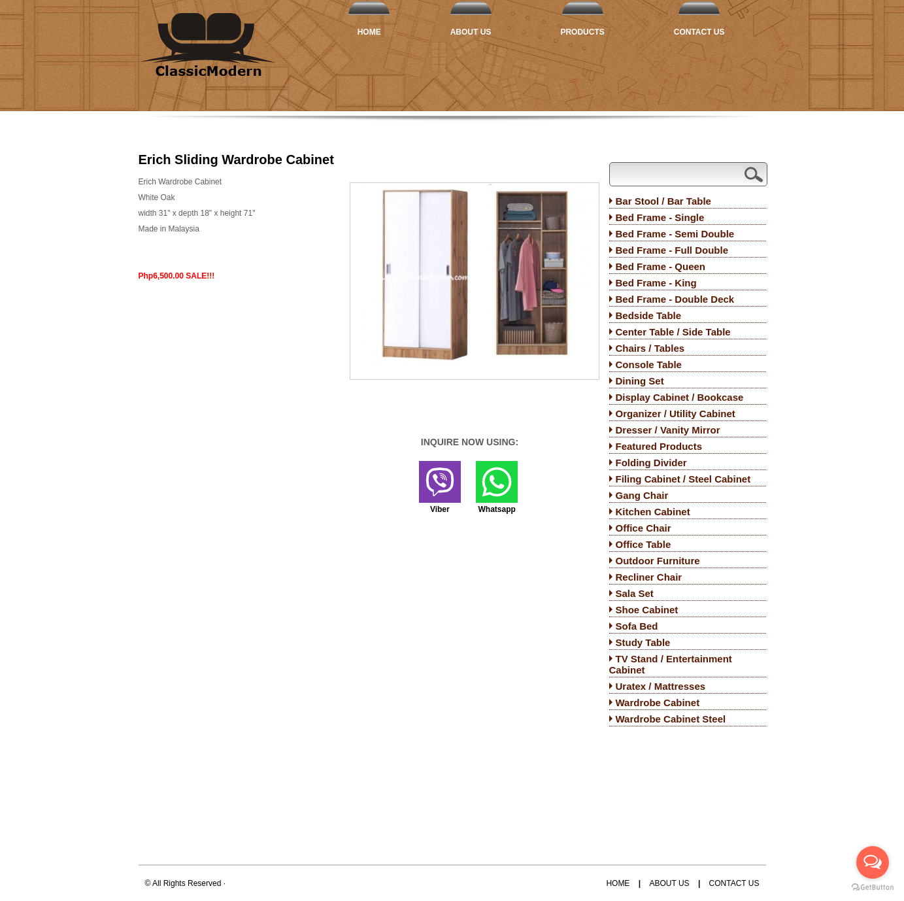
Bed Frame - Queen (661, 266)
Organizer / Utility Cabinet (675, 413)
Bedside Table (649, 315)
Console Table (649, 364)
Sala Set (635, 593)
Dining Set (640, 380)
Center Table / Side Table (673, 331)
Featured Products (659, 446)
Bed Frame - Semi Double (675, 233)
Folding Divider (651, 462)
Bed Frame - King (656, 282)
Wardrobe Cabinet (658, 702)
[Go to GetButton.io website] (873, 887)
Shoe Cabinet (647, 609)
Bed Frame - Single (660, 217)
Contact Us (699, 32)
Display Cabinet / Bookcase (680, 397)
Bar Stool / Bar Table (663, 201)
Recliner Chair (649, 577)
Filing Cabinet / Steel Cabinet (683, 478)
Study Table (643, 642)
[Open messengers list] (872, 862)
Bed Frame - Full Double (672, 250)
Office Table (643, 544)
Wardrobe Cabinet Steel (671, 718)
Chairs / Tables (650, 348)
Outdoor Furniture (658, 560)
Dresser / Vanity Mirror (668, 429)
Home (369, 32)
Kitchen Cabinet (653, 511)
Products (582, 32)
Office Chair (643, 528)
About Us (471, 32)
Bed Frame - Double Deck (675, 299)
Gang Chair (642, 495)
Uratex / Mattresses (661, 686)
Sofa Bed (637, 626)
